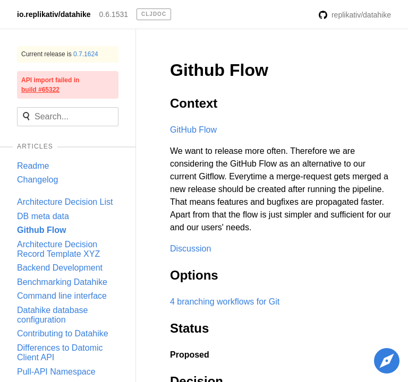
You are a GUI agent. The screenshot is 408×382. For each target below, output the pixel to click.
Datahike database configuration (52, 315)
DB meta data (43, 216)
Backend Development (60, 267)
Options (194, 275)
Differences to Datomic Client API (60, 352)
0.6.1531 (114, 14)
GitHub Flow (193, 129)
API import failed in (50, 84)
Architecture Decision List (65, 201)
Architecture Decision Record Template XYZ (58, 249)
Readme (33, 165)
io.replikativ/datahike (54, 14)
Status (189, 328)
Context (193, 103)
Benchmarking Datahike (62, 281)
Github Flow (41, 230)
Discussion (190, 248)
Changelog (37, 179)
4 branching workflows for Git (224, 301)
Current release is (59, 54)
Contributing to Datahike (62, 333)
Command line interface (62, 295)
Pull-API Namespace (56, 371)
